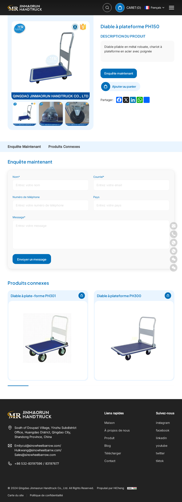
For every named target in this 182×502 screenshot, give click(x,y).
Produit (109, 438)
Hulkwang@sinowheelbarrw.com (37, 450)
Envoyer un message (31, 259)
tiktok (160, 461)
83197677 (52, 463)
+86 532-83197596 (28, 463)
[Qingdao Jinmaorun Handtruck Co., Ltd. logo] (25, 7)
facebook (162, 430)
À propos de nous (116, 430)
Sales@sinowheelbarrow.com (35, 455)
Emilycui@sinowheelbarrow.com (37, 445)
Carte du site (16, 495)
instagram (163, 423)
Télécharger (112, 453)
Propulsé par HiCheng (110, 488)
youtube (161, 445)
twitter (160, 453)
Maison (109, 423)
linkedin (161, 438)
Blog (107, 445)
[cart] (128, 7)
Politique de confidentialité (46, 495)
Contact (109, 461)
